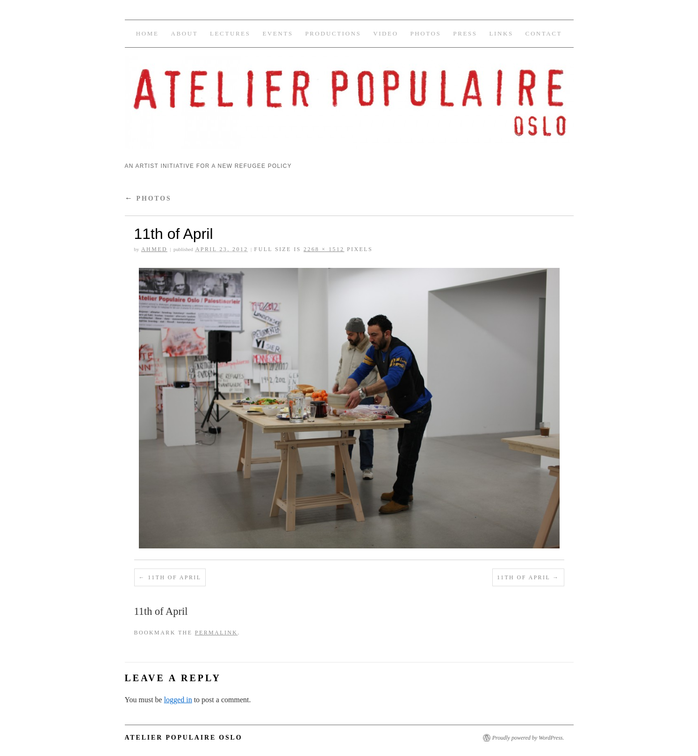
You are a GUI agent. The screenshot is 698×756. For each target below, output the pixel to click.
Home (147, 33)
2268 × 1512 (323, 249)
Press (465, 33)
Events (277, 33)
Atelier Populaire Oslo (184, 737)
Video (385, 33)
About (184, 33)
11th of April (174, 577)
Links (501, 33)
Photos (425, 33)
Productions (333, 33)
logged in (178, 700)
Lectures (230, 33)
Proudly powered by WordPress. (528, 737)
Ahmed (154, 249)
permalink (216, 632)
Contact (543, 33)
